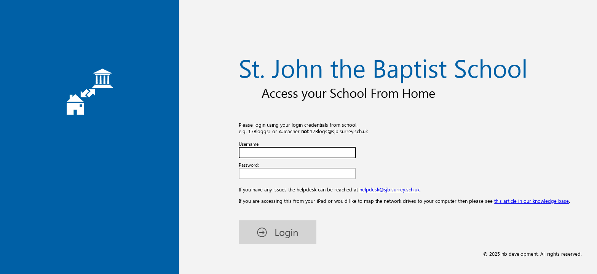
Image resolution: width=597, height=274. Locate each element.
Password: (249, 165)
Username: (249, 144)
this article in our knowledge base (531, 201)
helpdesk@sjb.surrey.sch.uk (389, 189)
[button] (277, 232)
